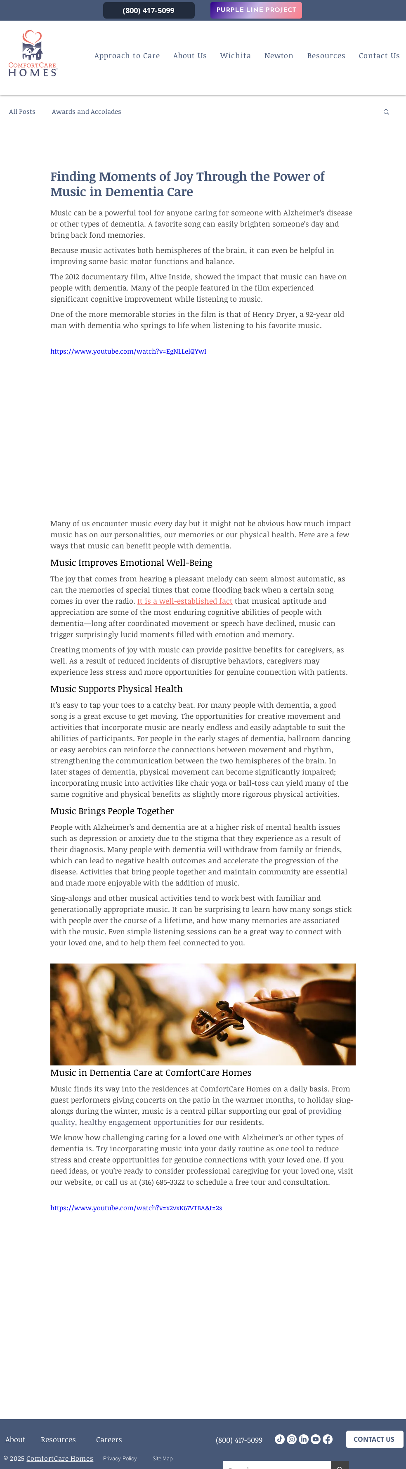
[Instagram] (292, 1439)
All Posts (22, 111)
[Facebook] (328, 1439)
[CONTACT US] (375, 1439)
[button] (386, 111)
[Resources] (58, 1439)
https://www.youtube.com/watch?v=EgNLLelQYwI (128, 351)
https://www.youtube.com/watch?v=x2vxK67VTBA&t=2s (136, 1207)
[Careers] (109, 1439)
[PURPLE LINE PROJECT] (256, 10)
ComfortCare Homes (59, 1458)
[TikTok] (280, 1439)
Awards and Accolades (86, 111)
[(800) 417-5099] (149, 10)
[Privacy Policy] (120, 1458)
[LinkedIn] (304, 1439)
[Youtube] (316, 1439)
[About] (15, 1439)
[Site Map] (162, 1458)
